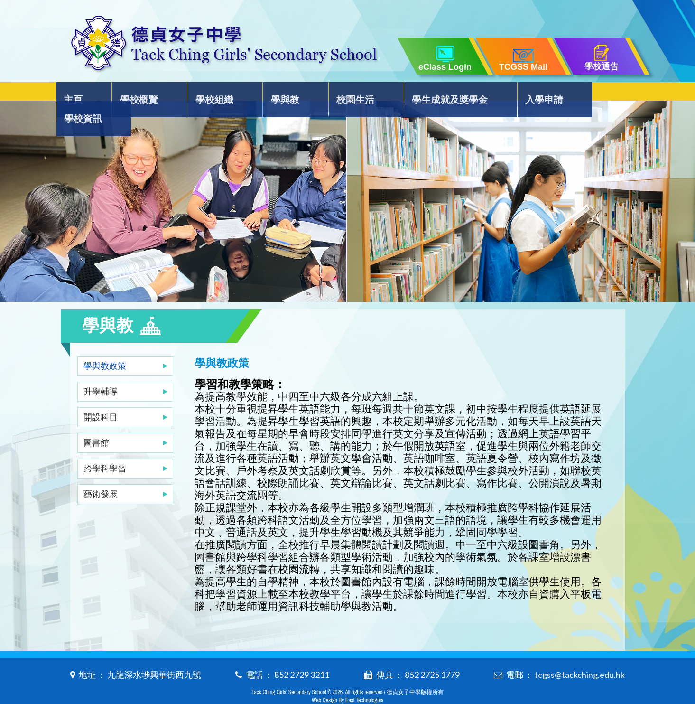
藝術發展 (100, 474)
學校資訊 (596, 93)
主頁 (80, 93)
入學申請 (526, 93)
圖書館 (96, 423)
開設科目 (100, 398)
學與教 (277, 93)
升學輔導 (100, 372)
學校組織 (211, 93)
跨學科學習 (104, 449)
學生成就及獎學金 (434, 93)
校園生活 (342, 93)
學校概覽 (141, 93)
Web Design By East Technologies (347, 681)
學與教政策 (104, 346)
